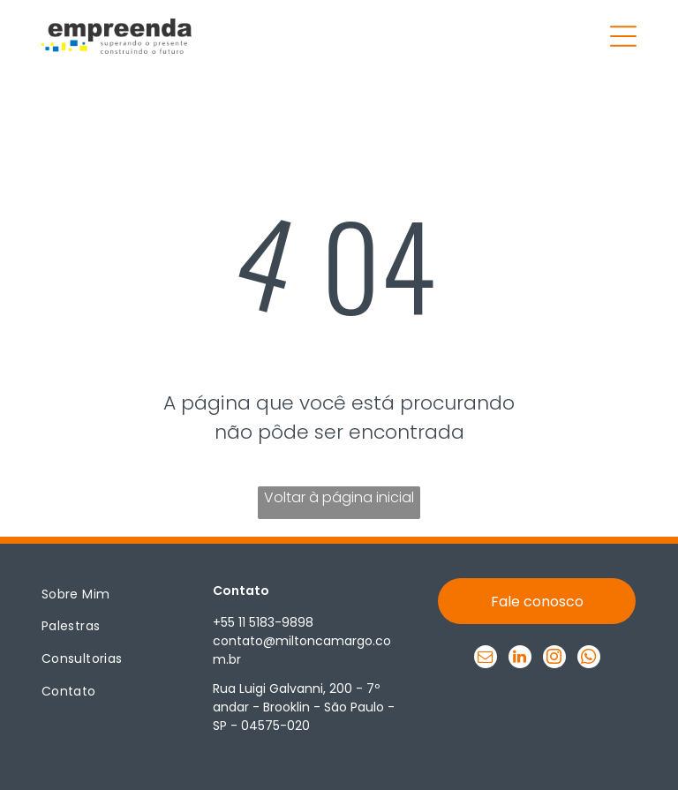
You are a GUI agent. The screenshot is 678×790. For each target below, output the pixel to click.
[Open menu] (623, 36)
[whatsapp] (588, 659)
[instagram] (554, 659)
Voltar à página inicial (339, 497)
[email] (485, 659)
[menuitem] (106, 594)
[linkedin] (519, 659)
